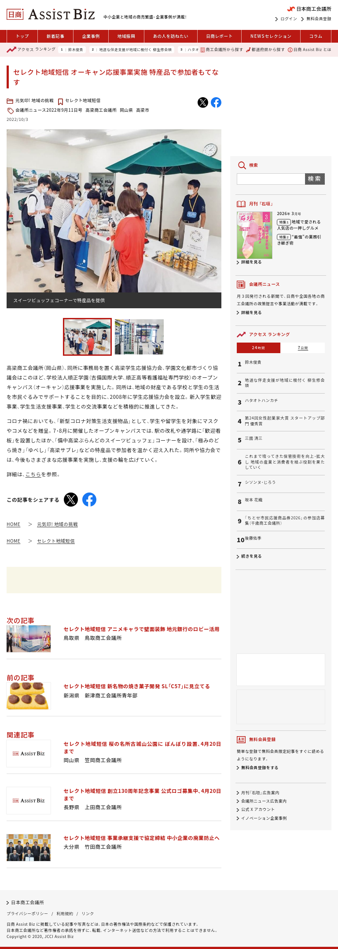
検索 (315, 178)
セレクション (270, 36)
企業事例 (90, 36)
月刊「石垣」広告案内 (260, 793)
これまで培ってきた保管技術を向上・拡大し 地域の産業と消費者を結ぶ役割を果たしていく (285, 462)
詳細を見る (251, 262)
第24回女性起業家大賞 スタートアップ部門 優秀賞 (285, 421)
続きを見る (251, 556)
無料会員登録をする (260, 767)
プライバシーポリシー (27, 913)
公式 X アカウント (258, 810)
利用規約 (64, 913)
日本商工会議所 (27, 902)
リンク (87, 913)
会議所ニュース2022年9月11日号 (48, 110)
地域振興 (126, 36)
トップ (22, 36)
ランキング (31, 50)
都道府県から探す (265, 49)
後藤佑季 (253, 538)
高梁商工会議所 (101, 110)
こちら (33, 474)
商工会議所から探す (221, 49)
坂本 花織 (253, 500)
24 (258, 347)
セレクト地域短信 (83, 100)
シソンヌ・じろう (260, 482)
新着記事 (55, 36)
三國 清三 (253, 438)
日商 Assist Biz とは (309, 49)
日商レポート (219, 36)
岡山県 (126, 110)
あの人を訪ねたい (170, 36)
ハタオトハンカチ (261, 400)
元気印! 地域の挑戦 (34, 100)
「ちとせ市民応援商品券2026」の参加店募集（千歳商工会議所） (285, 520)
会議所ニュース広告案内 (264, 801)
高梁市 (142, 110)
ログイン (288, 19)
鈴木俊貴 (75, 49)
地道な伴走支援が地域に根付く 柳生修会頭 (135, 49)
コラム (315, 36)
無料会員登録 (318, 19)
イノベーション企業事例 (264, 818)
